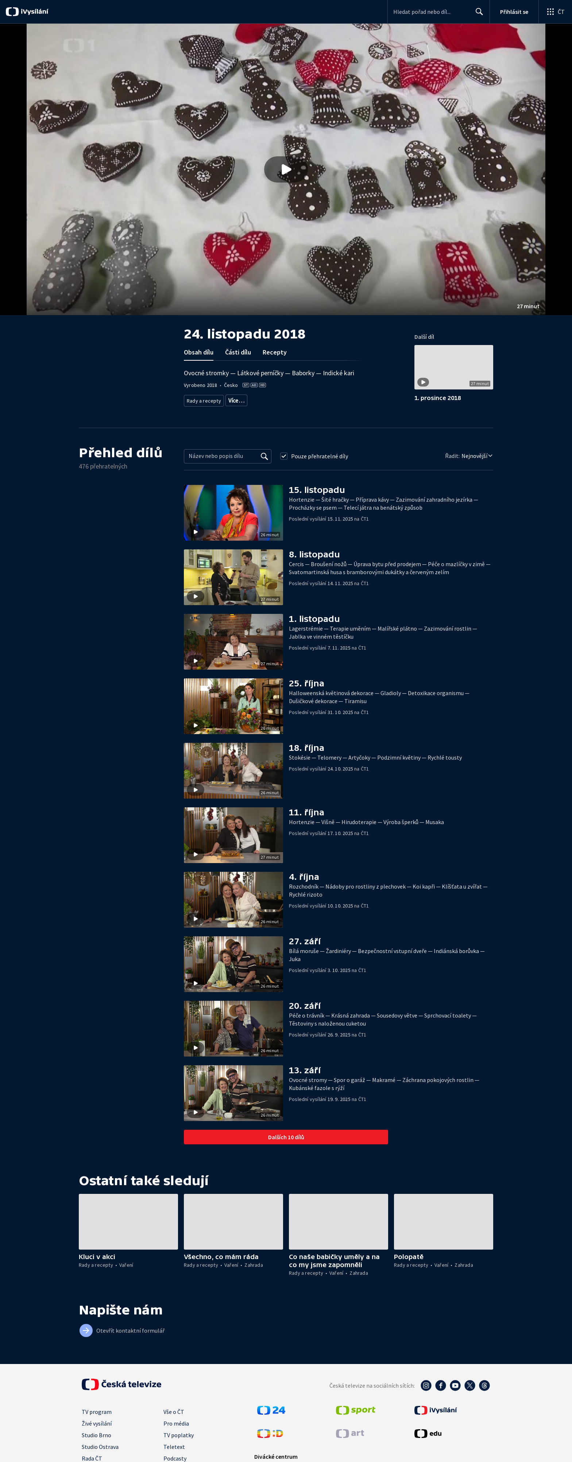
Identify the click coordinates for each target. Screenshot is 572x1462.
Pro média (176, 1423)
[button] (286, 169)
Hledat (477, 14)
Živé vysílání (97, 1423)
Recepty (275, 352)
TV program (97, 1411)
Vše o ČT (173, 1411)
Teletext (174, 1446)
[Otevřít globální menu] (555, 11)
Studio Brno (96, 1435)
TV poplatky (178, 1435)
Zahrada (258, 399)
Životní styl (288, 399)
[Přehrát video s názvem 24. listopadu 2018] (286, 169)
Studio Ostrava (100, 1446)
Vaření (233, 399)
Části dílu (238, 352)
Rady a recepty (202, 399)
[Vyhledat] (264, 456)
